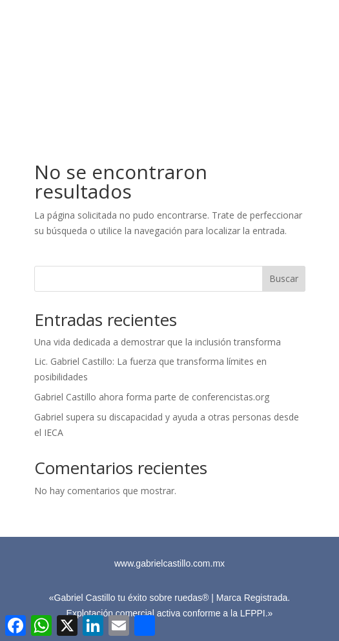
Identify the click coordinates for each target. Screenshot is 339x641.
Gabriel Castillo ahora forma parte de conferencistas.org (151, 397)
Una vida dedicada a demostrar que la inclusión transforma (157, 342)
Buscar (283, 278)
